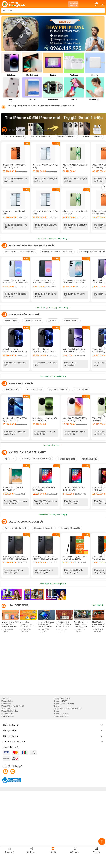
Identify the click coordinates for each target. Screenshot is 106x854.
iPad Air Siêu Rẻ (7, 770)
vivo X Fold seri (81, 420)
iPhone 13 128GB (60, 755)
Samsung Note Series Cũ (16, 574)
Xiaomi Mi (52, 344)
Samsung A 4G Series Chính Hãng (20, 267)
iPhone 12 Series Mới (66, 136)
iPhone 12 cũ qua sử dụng (64, 757)
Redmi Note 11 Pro (8, 762)
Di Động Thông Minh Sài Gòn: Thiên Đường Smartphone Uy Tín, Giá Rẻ (41, 106)
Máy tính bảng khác (66, 497)
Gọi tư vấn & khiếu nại (53, 795)
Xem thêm (97, 659)
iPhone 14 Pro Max (61, 768)
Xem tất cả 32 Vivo (53, 484)
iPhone (56, 765)
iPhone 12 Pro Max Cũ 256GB (12, 760)
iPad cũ (57, 760)
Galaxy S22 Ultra (7, 768)
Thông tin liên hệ (53, 778)
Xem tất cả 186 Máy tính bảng (53, 561)
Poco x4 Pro (5, 752)
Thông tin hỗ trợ (53, 790)
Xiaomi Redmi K (71, 344)
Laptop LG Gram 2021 (62, 752)
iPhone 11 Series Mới (92, 136)
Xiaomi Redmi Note (32, 344)
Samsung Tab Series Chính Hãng (36, 497)
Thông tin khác (53, 784)
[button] (104, 195)
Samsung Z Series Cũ (70, 574)
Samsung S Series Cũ (43, 574)
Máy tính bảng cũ (89, 497)
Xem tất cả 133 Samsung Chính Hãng (53, 330)
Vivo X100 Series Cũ (58, 420)
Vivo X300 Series (34, 420)
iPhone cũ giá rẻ (7, 755)
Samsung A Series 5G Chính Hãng (57, 267)
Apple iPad (9, 497)
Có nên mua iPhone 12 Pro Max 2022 (68, 762)
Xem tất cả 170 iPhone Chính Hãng (53, 254)
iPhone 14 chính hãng (9, 765)
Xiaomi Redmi (11, 344)
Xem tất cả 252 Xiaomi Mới (53, 407)
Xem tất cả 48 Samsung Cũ (53, 637)
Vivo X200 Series (12, 420)
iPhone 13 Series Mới (40, 136)
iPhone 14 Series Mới (14, 136)
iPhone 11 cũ (6, 757)
